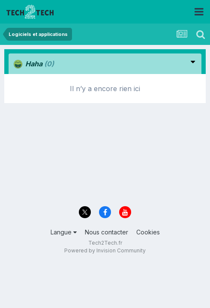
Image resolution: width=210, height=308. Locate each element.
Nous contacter (106, 232)
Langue (64, 232)
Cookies (148, 232)
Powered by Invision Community (105, 250)
